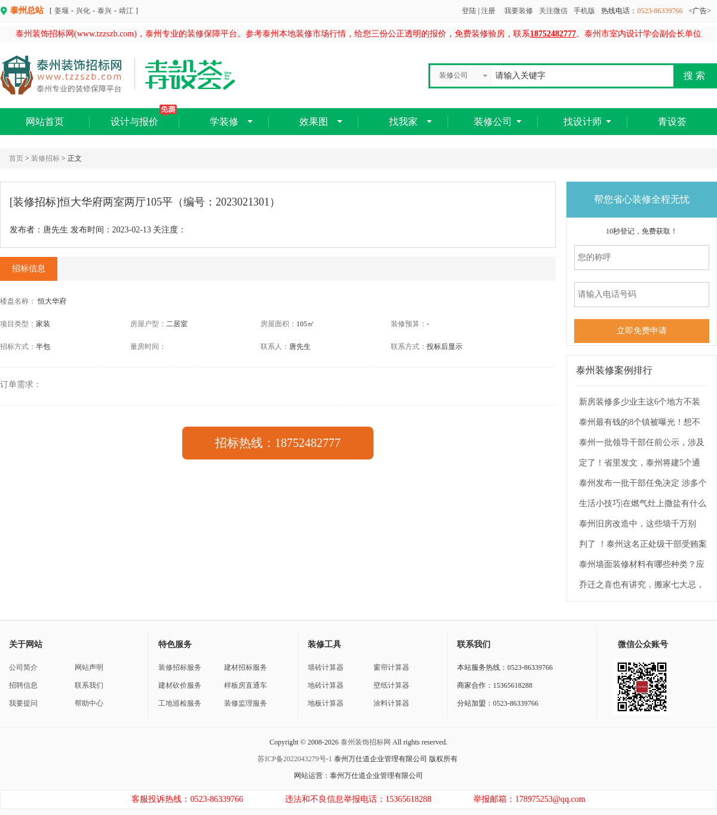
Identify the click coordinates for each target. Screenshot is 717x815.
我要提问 (23, 703)
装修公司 (493, 122)
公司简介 (23, 667)
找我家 (403, 122)
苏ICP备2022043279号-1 (295, 759)
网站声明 (89, 667)
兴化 (83, 11)
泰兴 (104, 11)
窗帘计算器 (391, 667)
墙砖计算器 (326, 667)
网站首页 (45, 122)
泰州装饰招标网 (366, 742)
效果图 (313, 122)
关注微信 (553, 11)
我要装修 (518, 11)
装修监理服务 (245, 703)
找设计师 (582, 122)
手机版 (584, 11)
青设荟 (672, 122)
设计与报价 (144, 117)
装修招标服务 (179, 667)
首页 (16, 158)
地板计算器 (326, 703)
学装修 (224, 122)
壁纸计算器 (391, 685)
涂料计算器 (391, 703)
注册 (488, 11)
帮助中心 (89, 703)
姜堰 (61, 11)
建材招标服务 (245, 667)
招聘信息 (23, 685)
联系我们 (89, 685)
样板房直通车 (245, 685)
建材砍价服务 (179, 685)
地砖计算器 (326, 685)
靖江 (126, 11)
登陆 (469, 11)
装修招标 (45, 158)
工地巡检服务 (179, 703)
